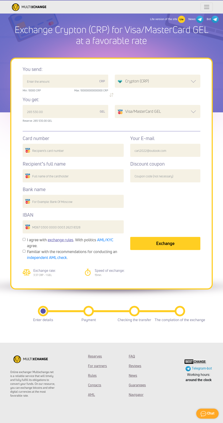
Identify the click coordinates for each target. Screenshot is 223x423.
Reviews (135, 365)
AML (91, 394)
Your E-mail (142, 138)
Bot (213, 19)
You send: (32, 69)
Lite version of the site (167, 19)
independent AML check (47, 257)
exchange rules (60, 239)
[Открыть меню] (207, 7)
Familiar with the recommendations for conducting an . (72, 254)
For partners (97, 365)
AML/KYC (105, 239)
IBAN (28, 215)
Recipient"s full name (44, 164)
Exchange (165, 243)
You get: (31, 99)
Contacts (94, 385)
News (195, 19)
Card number (36, 138)
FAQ (132, 356)
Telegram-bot (199, 368)
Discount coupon (147, 164)
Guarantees (137, 385)
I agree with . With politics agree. (70, 242)
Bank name (34, 189)
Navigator (136, 394)
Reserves (95, 356)
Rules (92, 375)
